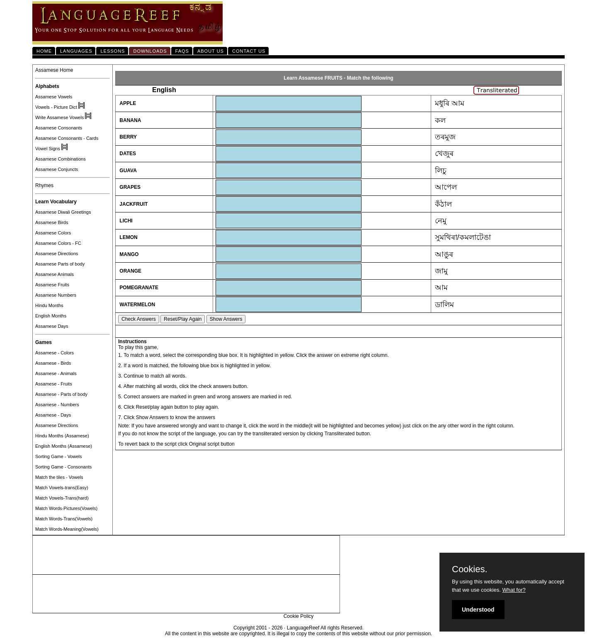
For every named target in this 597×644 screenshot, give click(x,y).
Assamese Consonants (58, 127)
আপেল (446, 187)
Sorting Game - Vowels (58, 456)
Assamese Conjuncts (56, 169)
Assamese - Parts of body (61, 394)
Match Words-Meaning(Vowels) (67, 529)
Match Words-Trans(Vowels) (63, 518)
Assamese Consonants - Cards (66, 138)
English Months (50, 315)
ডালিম (444, 304)
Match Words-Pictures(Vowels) (66, 508)
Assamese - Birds (53, 363)
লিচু (441, 170)
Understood (478, 609)
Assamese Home (54, 70)
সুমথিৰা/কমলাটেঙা (463, 237)
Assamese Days (51, 326)
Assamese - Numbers (57, 404)
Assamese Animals (54, 274)
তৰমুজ (445, 137)
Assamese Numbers (55, 295)
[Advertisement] (186, 555)
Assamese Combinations (60, 158)
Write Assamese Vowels (59, 117)
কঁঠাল (443, 204)
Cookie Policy (299, 616)
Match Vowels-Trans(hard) (62, 497)
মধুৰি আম (449, 103)
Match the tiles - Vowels (59, 477)
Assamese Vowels (53, 96)
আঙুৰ (444, 254)
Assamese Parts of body (60, 263)
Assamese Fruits (52, 284)
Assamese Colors (53, 232)
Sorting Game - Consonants (63, 466)
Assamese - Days (53, 414)
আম (441, 287)
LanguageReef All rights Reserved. (325, 628)
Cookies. (470, 569)
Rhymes (44, 185)
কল (440, 120)
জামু (441, 271)
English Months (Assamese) (63, 446)
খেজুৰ (444, 153)
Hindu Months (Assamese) (62, 435)
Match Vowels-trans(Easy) (61, 487)
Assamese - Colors (54, 352)
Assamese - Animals (56, 373)
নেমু (441, 221)
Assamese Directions (56, 253)
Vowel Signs (47, 148)
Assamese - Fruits (53, 383)
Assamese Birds (51, 222)
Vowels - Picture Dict (56, 107)
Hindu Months (49, 305)
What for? (513, 590)
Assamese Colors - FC (58, 243)
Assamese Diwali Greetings (63, 212)
